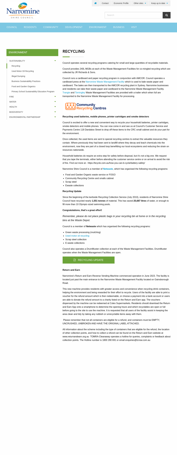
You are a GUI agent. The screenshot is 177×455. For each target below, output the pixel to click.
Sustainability (17, 61)
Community (50, 27)
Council (12, 27)
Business (118, 27)
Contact (105, 3)
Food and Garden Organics (24, 86)
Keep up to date (158, 3)
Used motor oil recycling (77, 236)
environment (25, 37)
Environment (98, 27)
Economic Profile (121, 3)
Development (74, 27)
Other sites (138, 3)
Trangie (66, 92)
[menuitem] (95, 3)
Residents (30, 27)
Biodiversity (16, 112)
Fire (11, 97)
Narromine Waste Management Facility (105, 82)
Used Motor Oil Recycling (23, 71)
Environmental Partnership (24, 117)
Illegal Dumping (18, 76)
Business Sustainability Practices (26, 81)
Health (13, 107)
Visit (134, 27)
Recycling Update (88, 260)
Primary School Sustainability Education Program (33, 91)
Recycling (16, 66)
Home (9, 37)
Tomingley (80, 92)
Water (12, 102)
